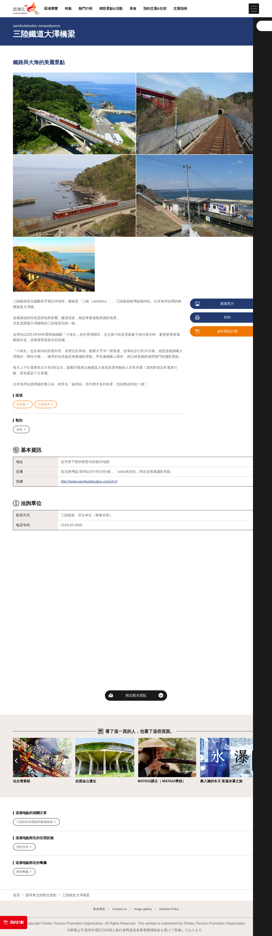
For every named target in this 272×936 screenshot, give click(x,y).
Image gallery (143, 909)
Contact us (119, 909)
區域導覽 (51, 8)
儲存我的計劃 (217, 331)
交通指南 (180, 8)
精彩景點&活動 (111, 8)
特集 (68, 8)
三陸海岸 (46, 404)
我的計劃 (13, 922)
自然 (21, 429)
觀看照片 (215, 304)
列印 (213, 318)
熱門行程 (85, 8)
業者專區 (99, 909)
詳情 (16, 740)
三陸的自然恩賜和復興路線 (36, 822)
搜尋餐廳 (24, 872)
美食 (133, 8)
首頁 (16, 895)
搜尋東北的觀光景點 (41, 895)
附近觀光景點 (136, 695)
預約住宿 (24, 847)
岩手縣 (22, 404)
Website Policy (169, 909)
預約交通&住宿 (155, 8)
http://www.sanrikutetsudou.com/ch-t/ (89, 481)
